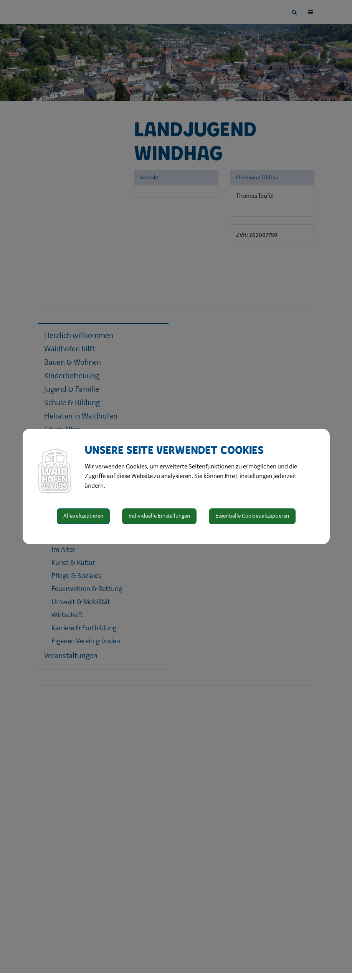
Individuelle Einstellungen (159, 516)
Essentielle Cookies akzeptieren (252, 516)
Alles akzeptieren (83, 516)
